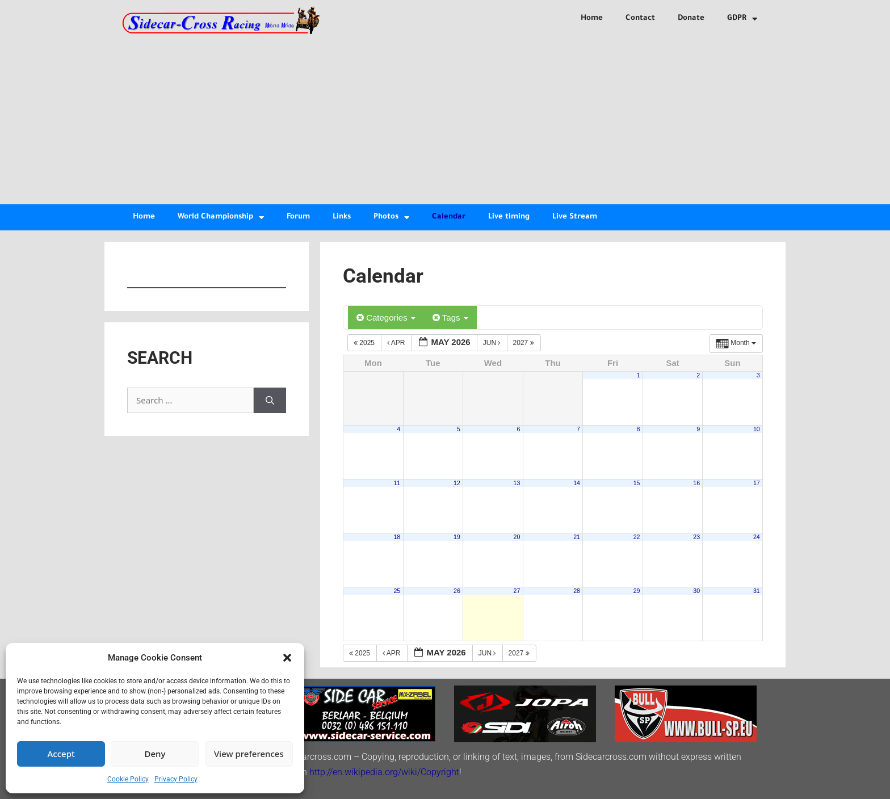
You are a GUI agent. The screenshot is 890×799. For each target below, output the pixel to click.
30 (696, 590)
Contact (640, 18)
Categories (385, 317)
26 (457, 590)
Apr (397, 343)
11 (396, 483)
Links (342, 217)
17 (756, 483)
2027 (524, 343)
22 (636, 536)
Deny (155, 753)
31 (756, 590)
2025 (365, 343)
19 (457, 536)
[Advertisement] (445, 119)
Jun (492, 343)
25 (396, 590)
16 (696, 483)
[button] (287, 657)
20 (517, 536)
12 (457, 483)
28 (576, 590)
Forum (298, 217)
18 (396, 536)
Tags (450, 317)
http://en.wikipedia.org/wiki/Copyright (384, 772)
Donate (691, 18)
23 (696, 536)
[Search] (270, 400)
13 (517, 483)
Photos (391, 218)
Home (592, 18)
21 (576, 536)
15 (636, 483)
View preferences (249, 753)
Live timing (509, 217)
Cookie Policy (128, 779)
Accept (61, 753)
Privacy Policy (176, 779)
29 (636, 590)
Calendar (448, 217)
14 (576, 483)
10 (756, 429)
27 (517, 590)
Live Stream (574, 217)
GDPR (742, 19)
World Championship (221, 218)
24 (756, 536)
